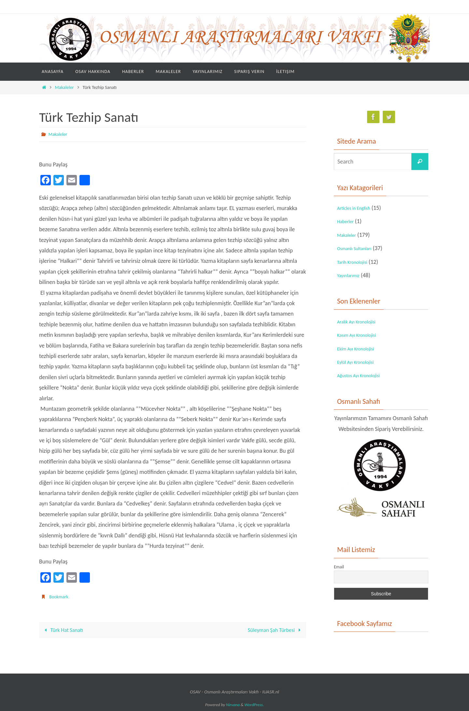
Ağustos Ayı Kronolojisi (364, 375)
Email (339, 567)
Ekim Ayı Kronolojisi (360, 348)
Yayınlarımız (351, 275)
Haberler (347, 221)
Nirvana (233, 704)
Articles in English (358, 207)
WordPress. (254, 704)
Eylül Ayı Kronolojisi (360, 361)
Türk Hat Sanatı (64, 629)
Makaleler (64, 87)
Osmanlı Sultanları (358, 248)
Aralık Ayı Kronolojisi (361, 321)
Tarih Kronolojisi (356, 261)
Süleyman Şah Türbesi (273, 629)
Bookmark (60, 596)
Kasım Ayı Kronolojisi (361, 334)
